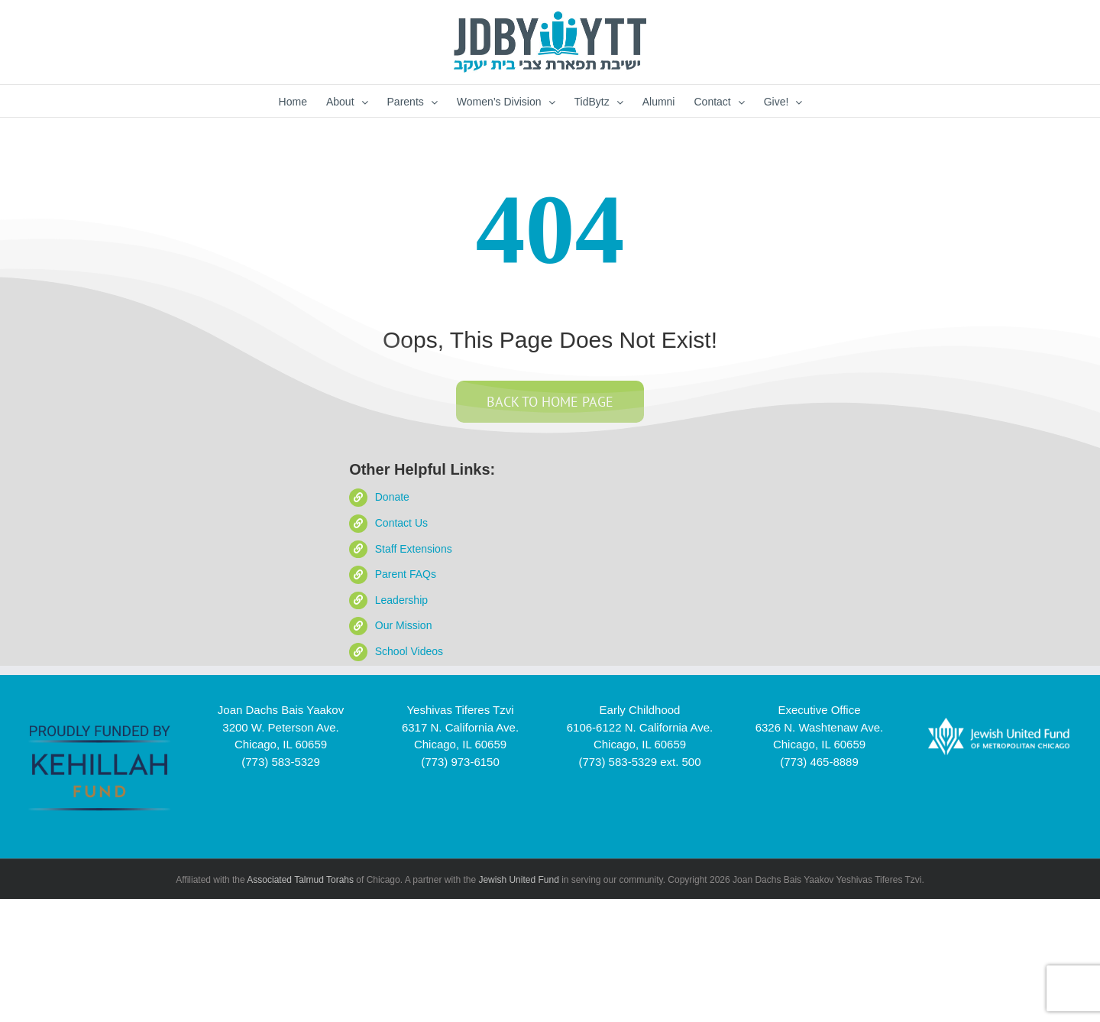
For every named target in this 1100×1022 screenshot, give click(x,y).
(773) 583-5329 (280, 761)
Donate (392, 497)
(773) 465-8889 (819, 761)
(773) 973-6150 (460, 761)
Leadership (401, 600)
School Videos (409, 651)
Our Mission (403, 625)
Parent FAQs (405, 574)
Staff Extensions (413, 549)
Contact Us (401, 523)
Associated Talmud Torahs (300, 879)
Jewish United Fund (518, 879)
